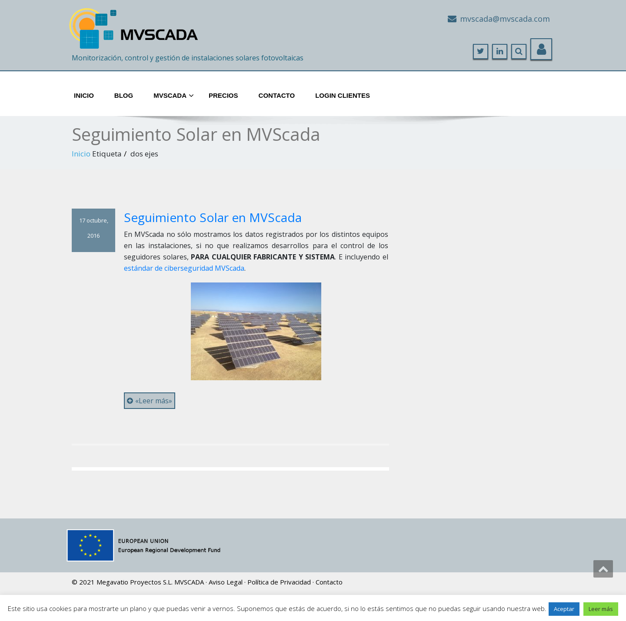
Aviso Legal (226, 582)
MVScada (173, 96)
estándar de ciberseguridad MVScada (184, 268)
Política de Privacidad (279, 582)
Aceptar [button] (564, 609)
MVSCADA (189, 582)
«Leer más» (149, 400)
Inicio (84, 95)
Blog (123, 95)
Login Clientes (342, 95)
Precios (223, 95)
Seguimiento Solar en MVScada (213, 217)
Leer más (601, 609)
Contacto (277, 95)
